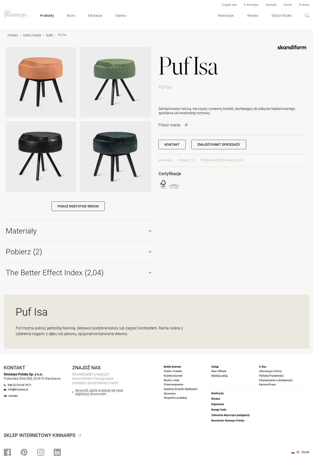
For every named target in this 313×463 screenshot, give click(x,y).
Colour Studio (282, 15)
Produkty (47, 15)
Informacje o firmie (270, 371)
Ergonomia (217, 404)
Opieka (121, 15)
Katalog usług (219, 375)
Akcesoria (170, 393)
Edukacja (95, 15)
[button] (218, 144)
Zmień (305, 452)
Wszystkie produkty (175, 397)
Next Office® (218, 371)
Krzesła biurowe (173, 375)
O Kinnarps (251, 4)
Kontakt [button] (172, 144)
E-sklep (304, 4)
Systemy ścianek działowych (180, 389)
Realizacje (226, 15)
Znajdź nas (229, 4)
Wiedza (252, 15)
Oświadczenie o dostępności (276, 380)
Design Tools (218, 409)
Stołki (49, 35)
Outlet (288, 4)
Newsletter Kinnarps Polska (227, 420)
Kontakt (271, 4)
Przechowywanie (173, 384)
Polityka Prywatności (271, 375)
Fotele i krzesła (32, 35)
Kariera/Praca (267, 384)
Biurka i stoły (171, 380)
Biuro (71, 15)
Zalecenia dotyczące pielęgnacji (230, 415)
